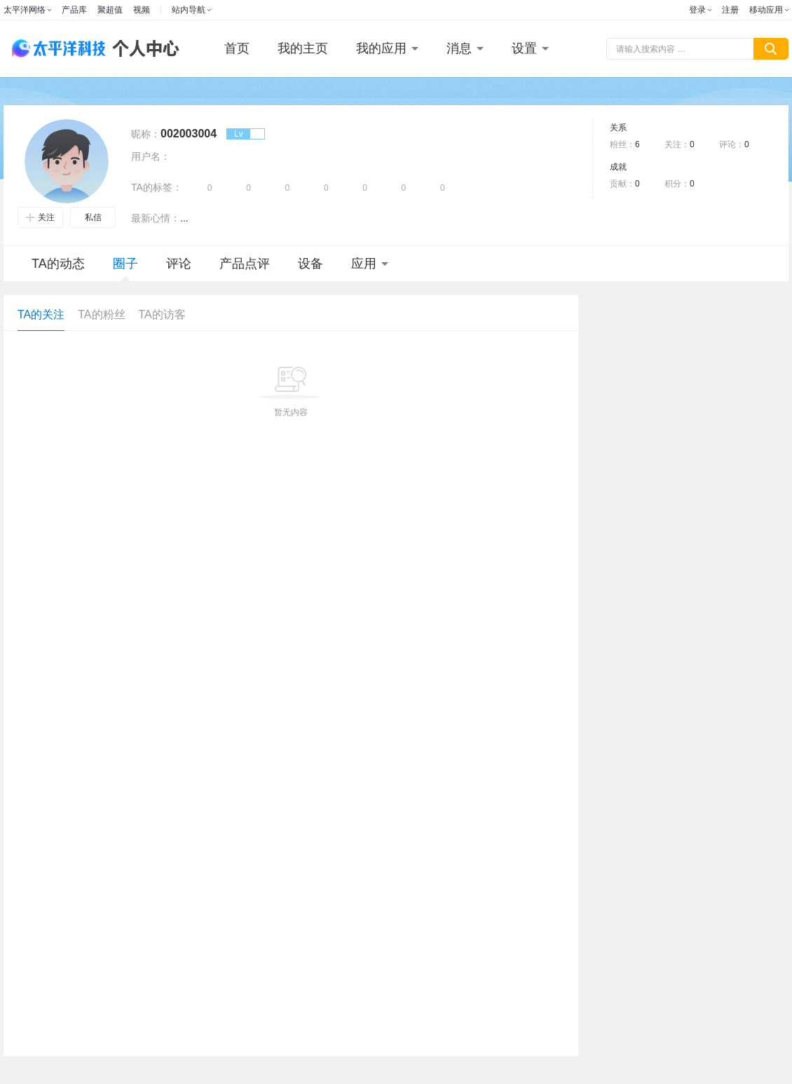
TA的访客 (162, 314)
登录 (697, 10)
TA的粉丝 (101, 314)
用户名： (150, 156)
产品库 (74, 10)
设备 (310, 264)
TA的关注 (41, 314)
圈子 (125, 269)
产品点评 (244, 264)
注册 (730, 10)
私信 (93, 217)
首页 (237, 48)
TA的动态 (58, 264)
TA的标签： (156, 187)
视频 (141, 10)
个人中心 (142, 48)
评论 (178, 264)
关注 (40, 217)
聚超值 (110, 10)
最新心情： (155, 218)
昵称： (146, 134)
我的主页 (303, 48)
